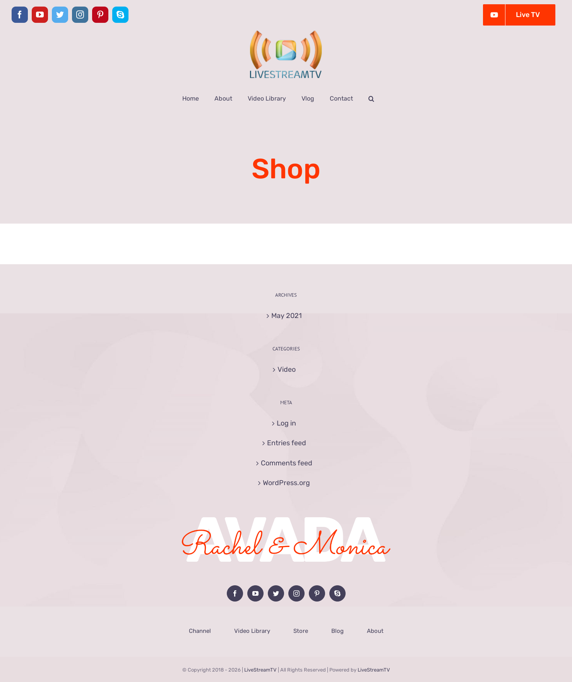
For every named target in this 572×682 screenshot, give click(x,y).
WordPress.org (286, 483)
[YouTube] (255, 593)
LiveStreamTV (260, 670)
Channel (200, 630)
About (375, 630)
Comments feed (286, 463)
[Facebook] (235, 593)
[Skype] (337, 593)
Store (300, 630)
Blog (337, 630)
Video (286, 369)
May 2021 (286, 315)
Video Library (252, 630)
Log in (286, 423)
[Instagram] (296, 593)
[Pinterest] (317, 593)
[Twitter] (276, 593)
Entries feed (286, 443)
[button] (371, 98)
